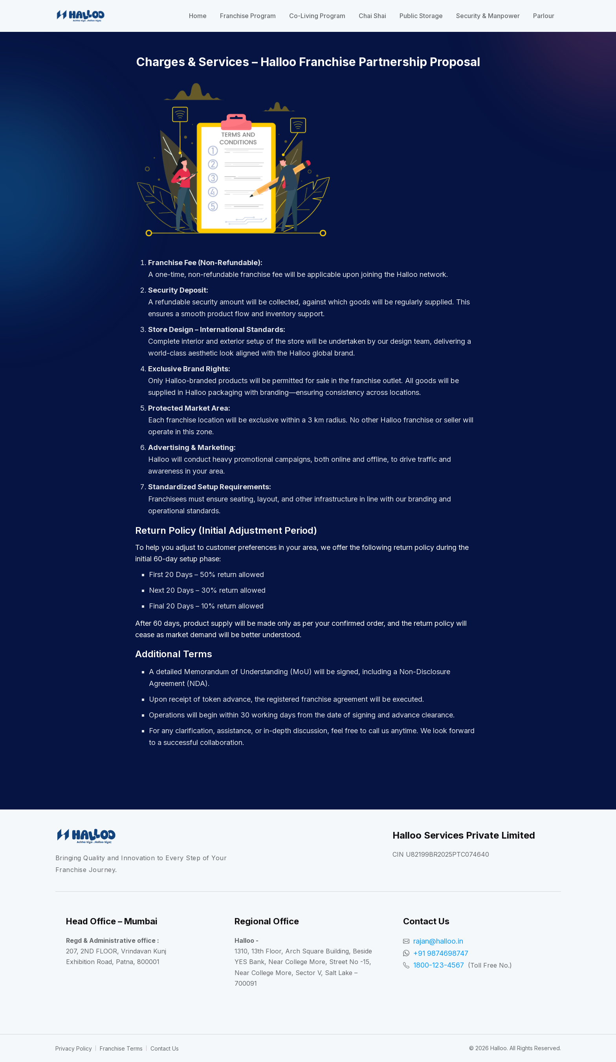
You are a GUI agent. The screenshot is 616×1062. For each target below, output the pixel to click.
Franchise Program (248, 16)
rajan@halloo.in (438, 941)
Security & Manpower (488, 16)
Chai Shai (372, 16)
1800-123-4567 (438, 965)
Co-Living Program (317, 16)
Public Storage (421, 16)
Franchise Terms (121, 1048)
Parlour (543, 16)
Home (198, 16)
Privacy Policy (73, 1048)
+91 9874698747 (440, 953)
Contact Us (164, 1048)
